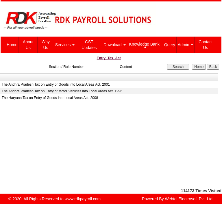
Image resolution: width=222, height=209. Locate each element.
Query (169, 44)
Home (12, 44)
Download (114, 44)
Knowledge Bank (145, 45)
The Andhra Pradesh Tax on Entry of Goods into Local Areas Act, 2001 (56, 84)
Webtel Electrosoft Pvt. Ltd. (189, 199)
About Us (28, 44)
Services (65, 44)
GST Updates (89, 44)
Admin (185, 44)
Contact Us (205, 44)
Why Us (46, 44)
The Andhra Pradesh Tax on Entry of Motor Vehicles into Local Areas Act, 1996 (62, 91)
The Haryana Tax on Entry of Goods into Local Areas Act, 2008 (50, 98)
